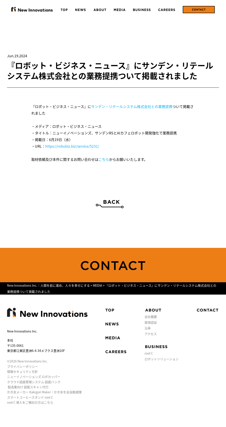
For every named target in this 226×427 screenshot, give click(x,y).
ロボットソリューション (162, 359)
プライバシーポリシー (22, 366)
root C (149, 353)
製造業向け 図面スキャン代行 (28, 387)
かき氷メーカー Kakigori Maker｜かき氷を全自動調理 (44, 392)
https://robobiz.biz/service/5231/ (72, 146)
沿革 (148, 328)
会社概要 (151, 316)
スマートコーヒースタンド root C (30, 397)
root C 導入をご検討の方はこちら (30, 402)
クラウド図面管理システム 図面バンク (33, 382)
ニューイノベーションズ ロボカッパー (33, 376)
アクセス (151, 334)
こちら (103, 159)
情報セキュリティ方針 (22, 371)
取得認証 (151, 322)
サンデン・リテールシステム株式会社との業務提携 (131, 106)
